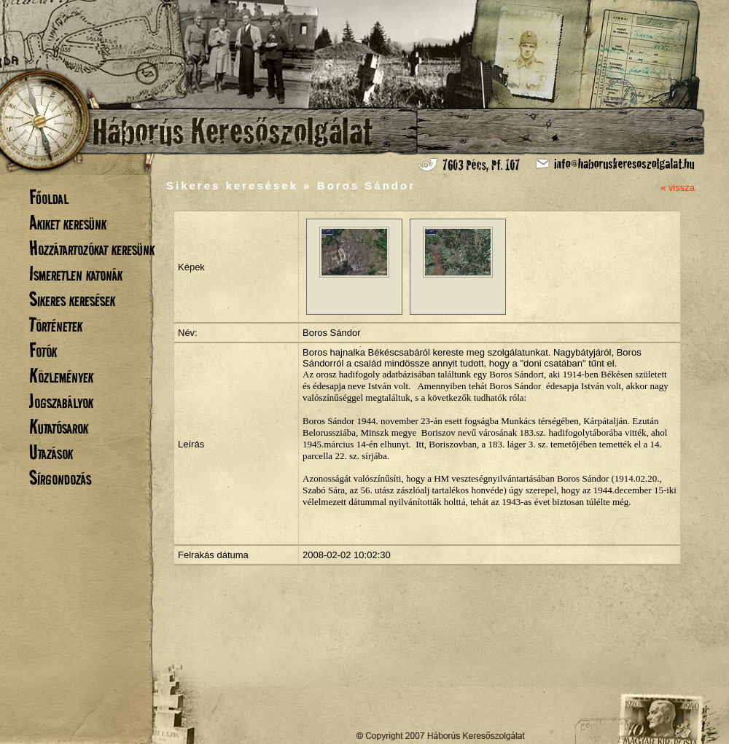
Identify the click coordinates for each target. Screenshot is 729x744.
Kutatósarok (58, 426)
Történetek (55, 324)
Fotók (43, 350)
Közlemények (61, 375)
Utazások (51, 452)
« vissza (677, 187)
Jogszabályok (61, 401)
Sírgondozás (60, 477)
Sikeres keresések (72, 299)
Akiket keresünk (67, 222)
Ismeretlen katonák (75, 273)
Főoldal (49, 197)
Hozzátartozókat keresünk (92, 248)
